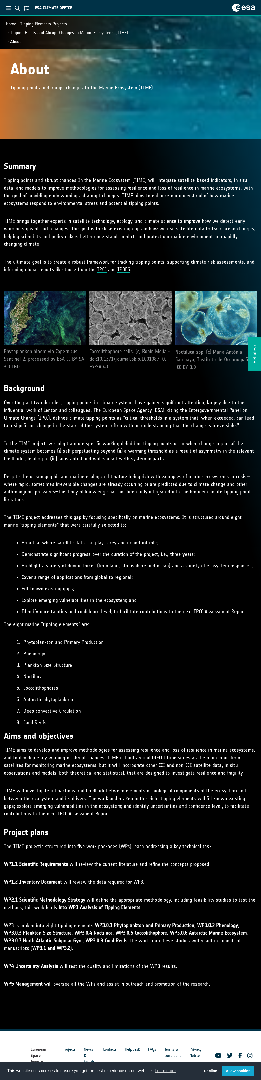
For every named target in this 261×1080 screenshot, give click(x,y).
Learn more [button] (165, 1071)
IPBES (123, 269)
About (15, 41)
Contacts (110, 1049)
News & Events (89, 1055)
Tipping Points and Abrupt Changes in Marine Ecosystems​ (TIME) (69, 32)
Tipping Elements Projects (43, 24)
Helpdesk (132, 1049)
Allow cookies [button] (238, 1071)
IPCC (102, 269)
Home (11, 24)
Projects (69, 1049)
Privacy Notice (195, 1052)
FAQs (152, 1049)
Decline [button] (210, 1071)
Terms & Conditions (172, 1052)
